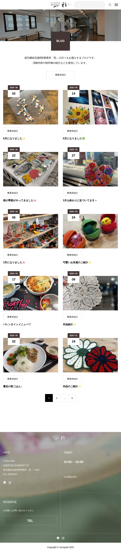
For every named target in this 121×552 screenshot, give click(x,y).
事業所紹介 (12, 131)
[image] (30, 107)
